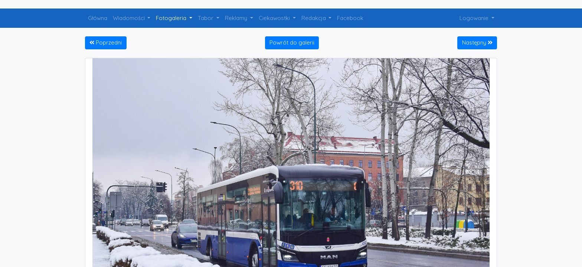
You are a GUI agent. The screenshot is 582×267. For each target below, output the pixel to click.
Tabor (206, 18)
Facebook (350, 18)
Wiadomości (129, 18)
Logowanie (475, 18)
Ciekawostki (275, 18)
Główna (97, 18)
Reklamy (237, 18)
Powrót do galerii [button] (291, 42)
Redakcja (314, 18)
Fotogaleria (172, 18)
